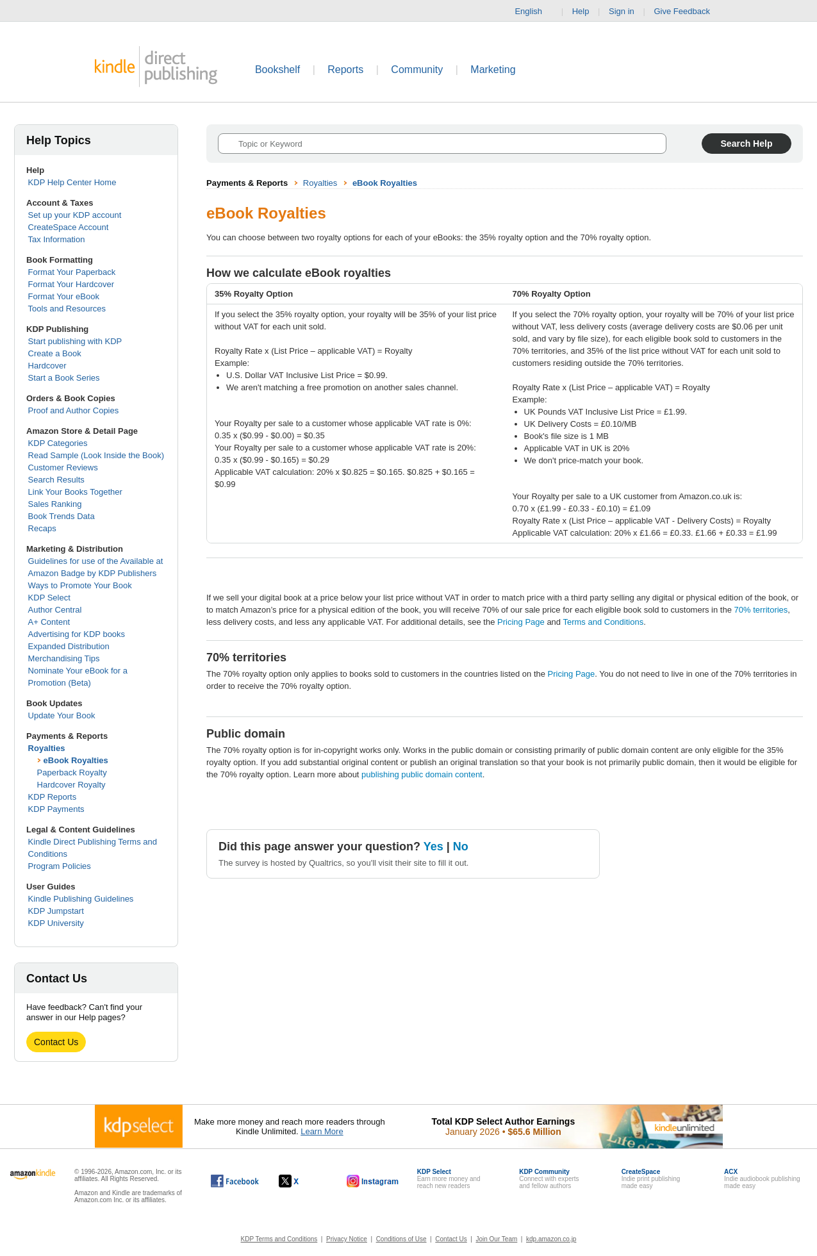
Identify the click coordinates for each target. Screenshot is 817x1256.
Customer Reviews (63, 467)
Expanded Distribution (69, 646)
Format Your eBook (63, 296)
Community (417, 69)
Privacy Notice (346, 1239)
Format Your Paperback (72, 272)
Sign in (621, 11)
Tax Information (56, 239)
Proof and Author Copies (73, 410)
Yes (433, 846)
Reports (345, 69)
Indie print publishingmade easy (651, 1178)
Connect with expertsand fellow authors (549, 1178)
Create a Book (54, 353)
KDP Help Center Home (72, 182)
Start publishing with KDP (75, 341)
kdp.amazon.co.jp (551, 1239)
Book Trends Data (61, 516)
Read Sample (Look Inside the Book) (96, 455)
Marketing (492, 69)
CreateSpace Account (68, 227)
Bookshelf (277, 69)
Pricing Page (521, 622)
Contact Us (56, 1042)
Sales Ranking (55, 504)
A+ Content (49, 622)
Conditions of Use (401, 1239)
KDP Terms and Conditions (279, 1239)
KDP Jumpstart (56, 911)
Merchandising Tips (64, 658)
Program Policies (59, 866)
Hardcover (47, 365)
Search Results (56, 479)
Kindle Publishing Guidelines (81, 899)
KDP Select (49, 597)
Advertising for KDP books (77, 634)
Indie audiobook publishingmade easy (762, 1178)
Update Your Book (61, 715)
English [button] (533, 11)
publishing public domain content (422, 774)
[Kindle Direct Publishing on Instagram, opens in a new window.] (373, 1181)
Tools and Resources (67, 308)
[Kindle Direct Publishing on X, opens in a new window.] (302, 1181)
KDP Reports (52, 797)
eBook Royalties (76, 760)
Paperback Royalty (72, 772)
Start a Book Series (64, 378)
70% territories (761, 610)
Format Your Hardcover (71, 284)
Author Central (55, 610)
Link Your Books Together (75, 492)
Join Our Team (496, 1239)
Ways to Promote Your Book (80, 585)
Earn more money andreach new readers (449, 1178)
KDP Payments (56, 809)
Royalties (46, 748)
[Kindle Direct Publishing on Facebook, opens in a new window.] (235, 1181)
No (460, 846)
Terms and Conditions (603, 622)
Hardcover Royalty (71, 784)
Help (581, 11)
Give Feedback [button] (688, 11)
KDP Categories (58, 443)
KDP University (56, 923)
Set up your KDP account (75, 215)
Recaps (42, 528)
